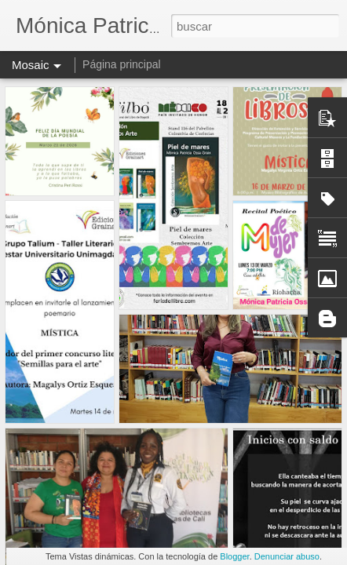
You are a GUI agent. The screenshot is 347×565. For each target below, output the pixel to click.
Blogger (234, 556)
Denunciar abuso (287, 556)
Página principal (121, 64)
